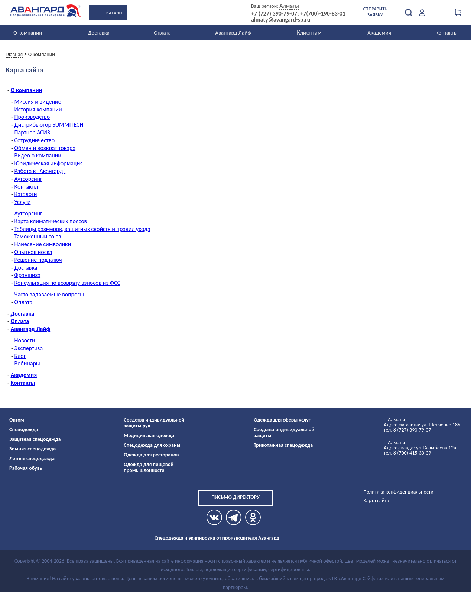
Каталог (115, 13)
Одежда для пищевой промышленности (148, 467)
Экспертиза (28, 348)
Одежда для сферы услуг (282, 420)
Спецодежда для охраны (152, 445)
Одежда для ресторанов (151, 455)
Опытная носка (33, 252)
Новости (24, 340)
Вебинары (27, 363)
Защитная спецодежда (35, 439)
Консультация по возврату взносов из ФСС (67, 282)
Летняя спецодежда (32, 458)
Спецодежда (23, 429)
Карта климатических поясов (50, 221)
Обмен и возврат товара (45, 148)
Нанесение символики (42, 244)
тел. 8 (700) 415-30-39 (407, 453)
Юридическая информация (48, 163)
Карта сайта (376, 500)
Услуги (22, 201)
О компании (27, 32)
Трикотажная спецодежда (283, 445)
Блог (20, 356)
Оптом (16, 420)
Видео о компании (38, 155)
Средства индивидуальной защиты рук (154, 423)
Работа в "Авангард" (40, 171)
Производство (32, 116)
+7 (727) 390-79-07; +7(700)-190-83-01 (298, 14)
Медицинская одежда (149, 435)
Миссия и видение (37, 101)
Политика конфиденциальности (398, 492)
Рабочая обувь (25, 468)
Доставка (99, 32)
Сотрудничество (34, 140)
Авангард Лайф (233, 32)
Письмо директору (235, 497)
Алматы (289, 5)
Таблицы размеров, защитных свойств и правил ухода (82, 228)
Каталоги (25, 194)
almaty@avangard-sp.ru (280, 20)
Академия (379, 32)
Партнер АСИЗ (32, 132)
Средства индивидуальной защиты (284, 432)
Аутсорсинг (28, 178)
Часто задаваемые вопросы (49, 294)
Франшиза (27, 275)
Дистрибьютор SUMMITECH (49, 124)
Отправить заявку (375, 11)
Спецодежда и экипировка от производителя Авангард (217, 538)
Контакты (446, 32)
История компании (38, 109)
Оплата (162, 32)
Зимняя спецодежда (32, 449)
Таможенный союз (37, 236)
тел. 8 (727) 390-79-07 (407, 430)
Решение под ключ (38, 259)
